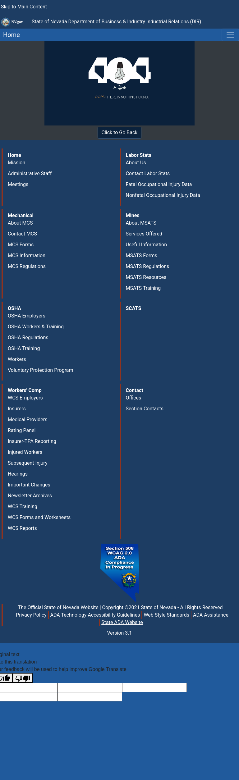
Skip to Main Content (24, 7)
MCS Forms (21, 245)
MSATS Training (143, 288)
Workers (17, 359)
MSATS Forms (141, 255)
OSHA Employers (26, 316)
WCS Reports (22, 528)
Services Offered (144, 234)
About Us (136, 163)
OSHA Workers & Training (36, 327)
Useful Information (146, 245)
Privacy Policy (31, 615)
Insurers (17, 409)
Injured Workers (25, 452)
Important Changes (29, 485)
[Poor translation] (23, 678)
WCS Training (22, 506)
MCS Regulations (27, 266)
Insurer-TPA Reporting (32, 441)
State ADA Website (122, 622)
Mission (16, 163)
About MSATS (141, 223)
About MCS (20, 223)
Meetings (18, 184)
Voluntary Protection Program (40, 370)
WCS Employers (25, 398)
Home (10, 35)
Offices (133, 398)
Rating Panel (21, 430)
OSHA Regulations (28, 337)
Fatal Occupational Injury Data (159, 184)
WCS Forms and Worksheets (39, 517)
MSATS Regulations (147, 266)
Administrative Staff (30, 173)
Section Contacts (145, 409)
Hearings (18, 474)
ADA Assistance (210, 615)
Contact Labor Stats (148, 173)
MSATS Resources (146, 277)
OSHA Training (24, 348)
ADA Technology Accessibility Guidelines (95, 615)
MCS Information (26, 255)
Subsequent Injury (27, 463)
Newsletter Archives (30, 496)
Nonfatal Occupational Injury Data (163, 195)
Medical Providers (28, 419)
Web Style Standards (166, 615)
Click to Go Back (120, 132)
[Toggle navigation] (230, 35)
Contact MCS (22, 234)
